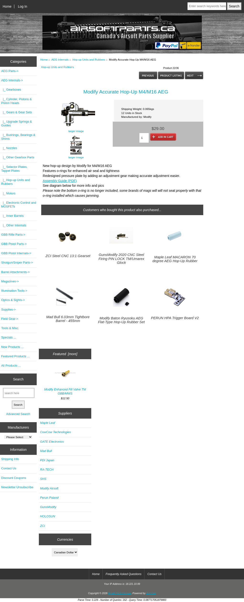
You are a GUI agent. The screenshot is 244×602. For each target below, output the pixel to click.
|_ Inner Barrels (12, 216)
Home (7, 6)
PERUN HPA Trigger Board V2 (175, 318)
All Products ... (11, 365)
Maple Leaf (47, 423)
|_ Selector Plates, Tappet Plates (14, 168)
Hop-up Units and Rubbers (88, 59)
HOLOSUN (47, 516)
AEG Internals (60, 59)
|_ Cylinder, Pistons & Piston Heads (16, 101)
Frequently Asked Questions (123, 574)
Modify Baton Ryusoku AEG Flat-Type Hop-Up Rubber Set (121, 320)
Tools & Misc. (10, 328)
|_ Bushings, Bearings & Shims (18, 136)
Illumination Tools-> (14, 290)
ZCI (42, 526)
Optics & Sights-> (13, 300)
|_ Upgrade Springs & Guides (16, 123)
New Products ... (12, 347)
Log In (22, 6)
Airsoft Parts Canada (119, 593)
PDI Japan (47, 460)
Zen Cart (151, 593)
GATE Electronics (52, 441)
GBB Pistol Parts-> (14, 244)
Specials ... (8, 337)
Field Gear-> (9, 319)
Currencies (65, 539)
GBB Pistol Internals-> (16, 253)
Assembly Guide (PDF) (60, 181)
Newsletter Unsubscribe (17, 487)
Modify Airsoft (49, 488)
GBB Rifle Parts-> (13, 234)
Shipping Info (10, 459)
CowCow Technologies (55, 432)
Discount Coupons (13, 478)
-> (12, 80)
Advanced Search (18, 414)
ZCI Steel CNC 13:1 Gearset (68, 256)
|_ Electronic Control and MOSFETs (18, 204)
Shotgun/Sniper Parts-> (17, 262)
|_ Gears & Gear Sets (16, 112)
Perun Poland (49, 497)
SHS (43, 479)
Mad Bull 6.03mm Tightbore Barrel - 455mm (68, 319)
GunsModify (48, 507)
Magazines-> (10, 281)
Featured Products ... (15, 356)
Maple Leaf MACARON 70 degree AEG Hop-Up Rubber (174, 259)
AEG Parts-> (9, 71)
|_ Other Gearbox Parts (17, 157)
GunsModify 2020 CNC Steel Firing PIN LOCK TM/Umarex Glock (121, 258)
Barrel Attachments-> (15, 272)
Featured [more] (65, 354)
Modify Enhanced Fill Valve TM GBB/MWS (65, 380)
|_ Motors (8, 193)
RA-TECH (47, 469)
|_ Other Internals (13, 225)
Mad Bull (46, 451)
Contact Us (8, 468)
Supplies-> (8, 309)
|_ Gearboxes (11, 89)
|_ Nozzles (9, 148)
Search (18, 379)
